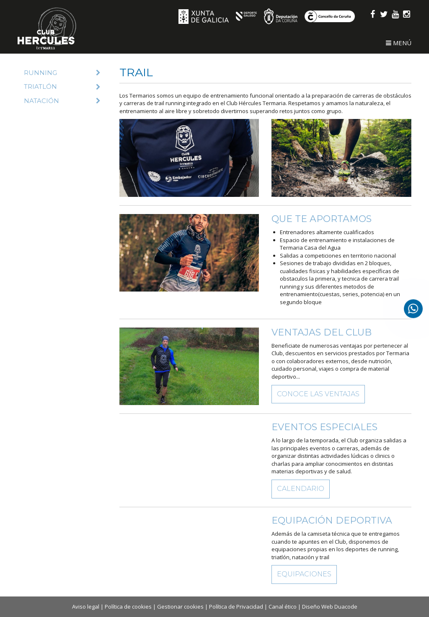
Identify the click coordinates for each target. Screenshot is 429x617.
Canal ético (283, 606)
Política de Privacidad (236, 606)
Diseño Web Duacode (329, 606)
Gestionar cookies (180, 606)
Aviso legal (85, 606)
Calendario (300, 489)
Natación (62, 101)
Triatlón (62, 86)
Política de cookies (128, 606)
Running (62, 73)
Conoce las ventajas (318, 394)
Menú (398, 43)
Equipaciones (304, 574)
